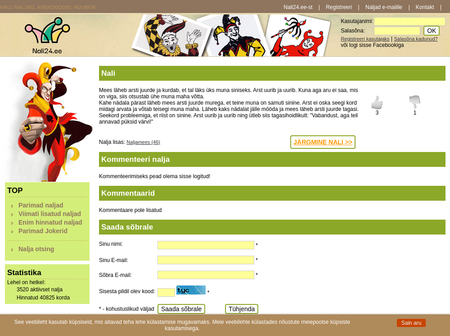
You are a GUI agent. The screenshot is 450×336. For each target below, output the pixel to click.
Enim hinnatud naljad (50, 222)
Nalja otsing (36, 249)
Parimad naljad (40, 205)
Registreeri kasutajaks (365, 38)
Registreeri (339, 7)
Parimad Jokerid (43, 231)
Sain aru (411, 323)
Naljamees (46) (143, 142)
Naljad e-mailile (383, 7)
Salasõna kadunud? (415, 38)
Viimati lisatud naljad (49, 213)
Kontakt (425, 7)
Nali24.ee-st (298, 7)
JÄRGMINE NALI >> (322, 142)
